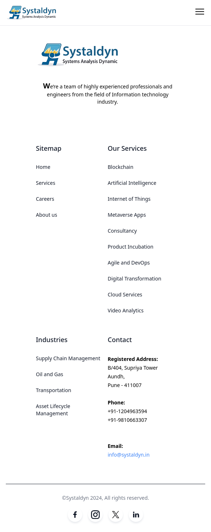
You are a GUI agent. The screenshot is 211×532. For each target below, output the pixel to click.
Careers (45, 198)
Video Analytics (126, 310)
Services (45, 182)
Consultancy (122, 230)
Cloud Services (125, 294)
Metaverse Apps (127, 214)
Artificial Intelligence (132, 182)
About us (46, 214)
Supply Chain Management (68, 358)
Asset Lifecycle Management (53, 410)
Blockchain (120, 166)
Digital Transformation (134, 278)
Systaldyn (77, 497)
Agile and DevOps (129, 262)
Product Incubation (130, 246)
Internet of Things (129, 198)
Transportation (53, 390)
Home (43, 166)
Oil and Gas (49, 374)
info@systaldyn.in (129, 454)
